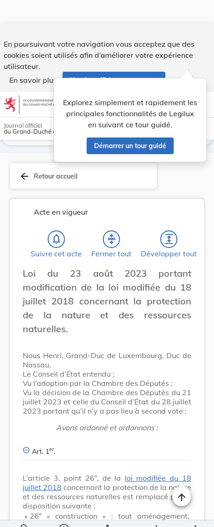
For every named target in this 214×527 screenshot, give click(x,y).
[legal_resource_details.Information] (63, 512)
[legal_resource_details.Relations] (107, 512)
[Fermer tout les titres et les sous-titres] (111, 241)
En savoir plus (33, 56)
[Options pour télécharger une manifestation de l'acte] (156, 512)
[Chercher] (24, 512)
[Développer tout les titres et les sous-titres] (169, 241)
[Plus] (195, 512)
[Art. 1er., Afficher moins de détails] (107, 448)
